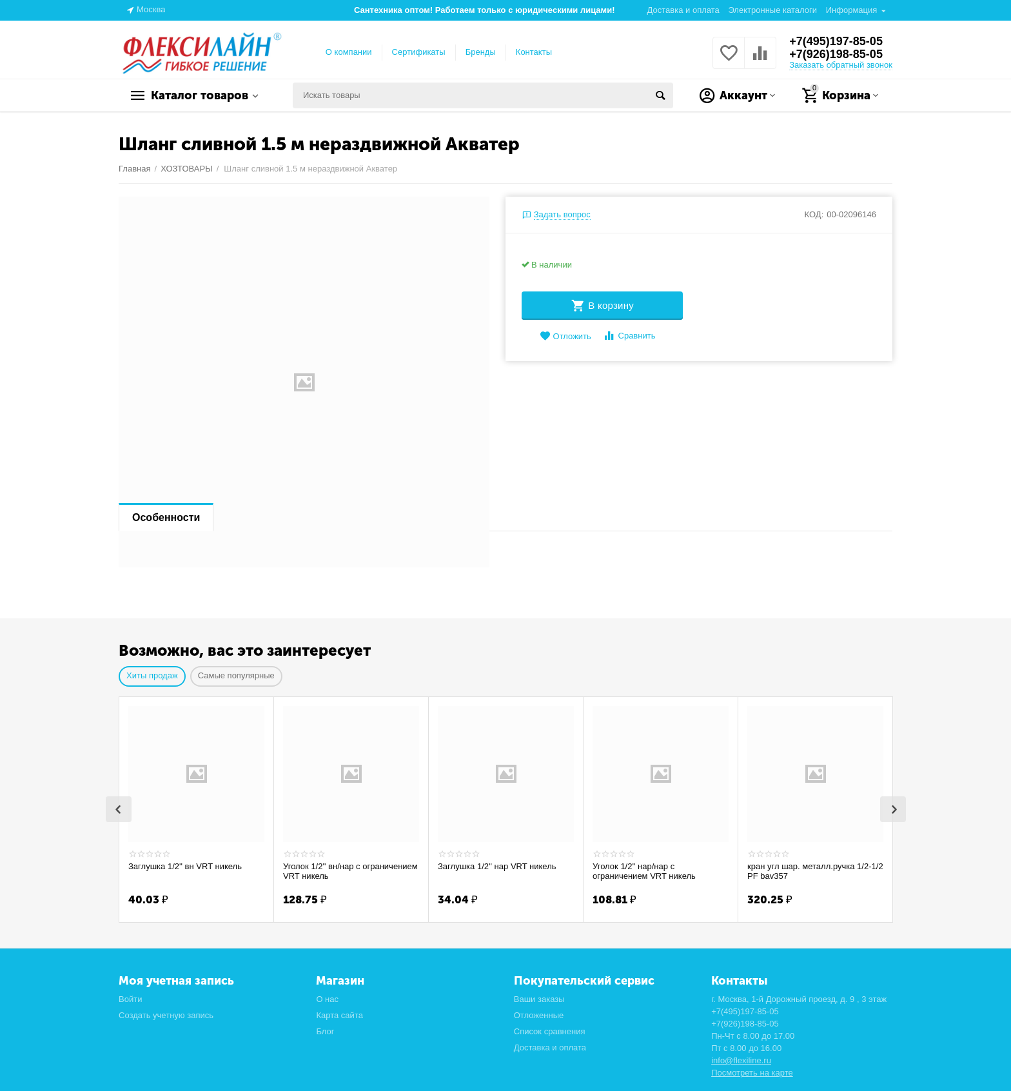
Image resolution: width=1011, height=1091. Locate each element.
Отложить (565, 336)
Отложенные (539, 1014)
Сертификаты (419, 52)
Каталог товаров (199, 95)
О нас (327, 998)
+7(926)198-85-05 (836, 54)
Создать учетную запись (166, 1014)
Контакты (534, 52)
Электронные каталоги (772, 10)
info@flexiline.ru (741, 1059)
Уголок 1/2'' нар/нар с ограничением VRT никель (644, 871)
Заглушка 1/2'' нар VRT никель (497, 866)
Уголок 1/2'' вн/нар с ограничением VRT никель (350, 871)
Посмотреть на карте (752, 1071)
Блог (325, 1030)
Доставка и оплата (683, 10)
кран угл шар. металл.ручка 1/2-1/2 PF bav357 (815, 871)
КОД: (814, 214)
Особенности (166, 517)
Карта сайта (339, 1014)
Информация (852, 10)
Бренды (481, 52)
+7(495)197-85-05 (836, 41)
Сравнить (629, 335)
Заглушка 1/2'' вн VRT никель (185, 866)
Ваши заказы (539, 998)
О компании (349, 52)
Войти (130, 998)
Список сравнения (549, 1030)
